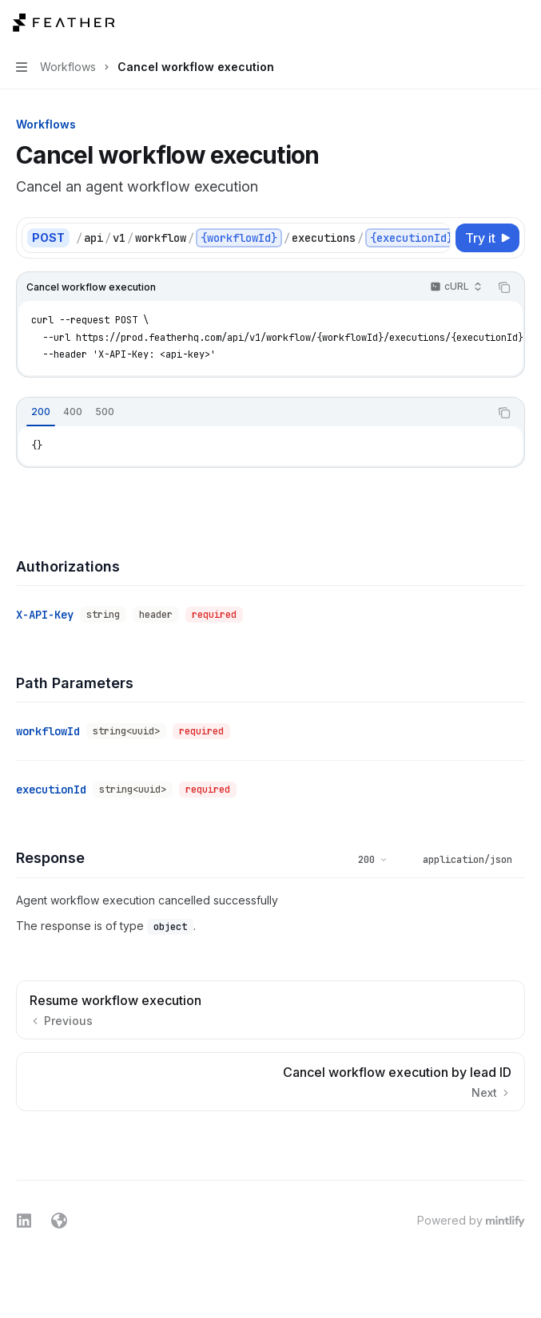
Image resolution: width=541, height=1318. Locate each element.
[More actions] (520, 22)
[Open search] (490, 22)
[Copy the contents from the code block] (504, 287)
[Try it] (487, 238)
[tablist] (252, 412)
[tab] (40, 412)
